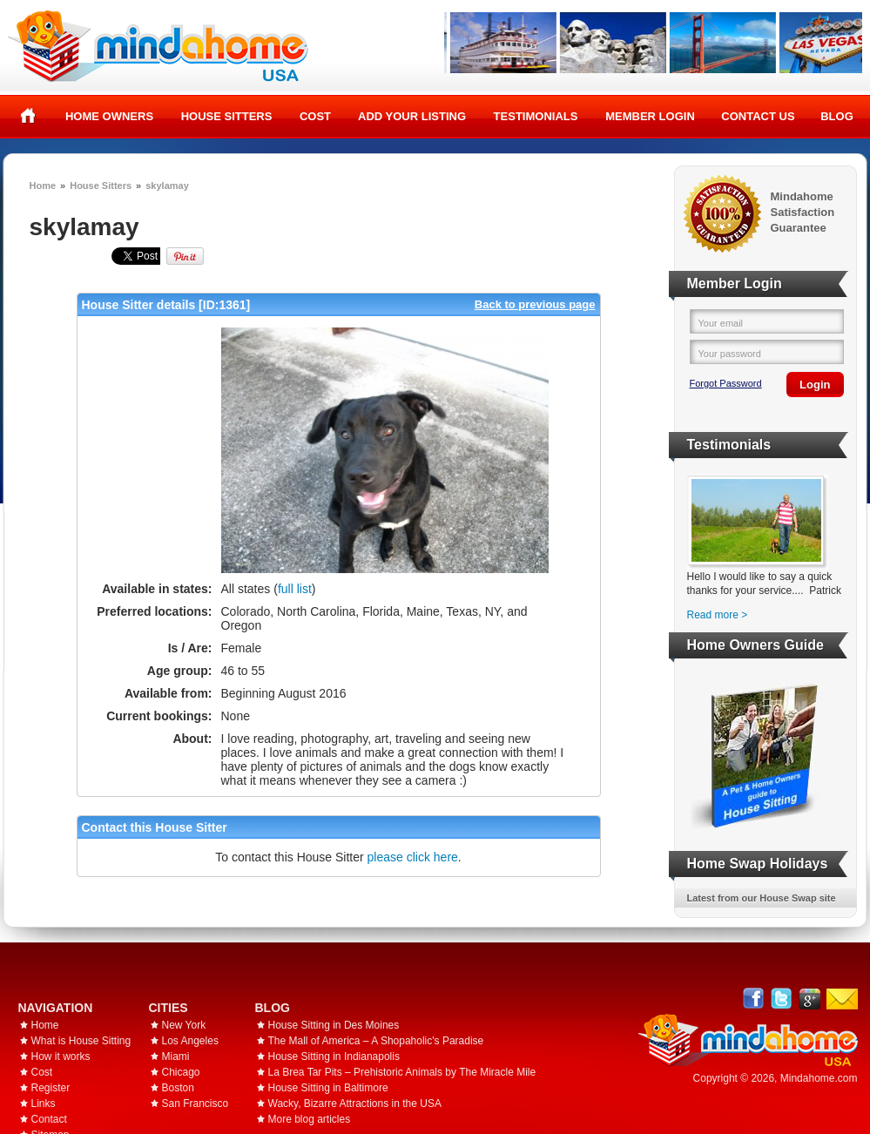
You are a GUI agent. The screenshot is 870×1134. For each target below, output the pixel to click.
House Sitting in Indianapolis (334, 1056)
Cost (315, 116)
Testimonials (536, 116)
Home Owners (109, 116)
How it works (61, 1056)
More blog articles (309, 1119)
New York (184, 1025)
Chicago (181, 1072)
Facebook (754, 998)
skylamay (167, 185)
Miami (176, 1056)
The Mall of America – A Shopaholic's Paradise (376, 1041)
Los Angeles (190, 1041)
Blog (836, 116)
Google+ (809, 998)
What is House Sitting (81, 1041)
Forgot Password (726, 383)
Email (842, 999)
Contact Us (757, 116)
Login (814, 384)
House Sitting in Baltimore (328, 1088)
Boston (178, 1088)
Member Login (650, 116)
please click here (413, 857)
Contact (49, 1119)
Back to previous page (535, 304)
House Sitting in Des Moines (334, 1025)
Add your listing (412, 116)
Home (28, 116)
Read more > (717, 615)
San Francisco (195, 1103)
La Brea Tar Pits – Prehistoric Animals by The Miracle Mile (402, 1072)
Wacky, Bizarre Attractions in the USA (355, 1103)
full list (295, 589)
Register (51, 1088)
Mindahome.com (819, 1078)
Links (43, 1103)
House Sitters (227, 116)
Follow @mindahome (781, 998)
